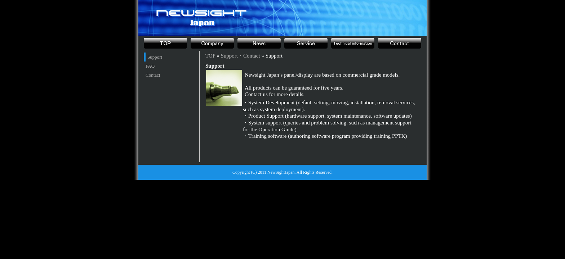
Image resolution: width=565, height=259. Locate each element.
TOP (165, 43)
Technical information (352, 43)
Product (306, 43)
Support (154, 57)
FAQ (150, 66)
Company (212, 43)
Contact (153, 75)
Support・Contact (399, 43)
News (259, 43)
